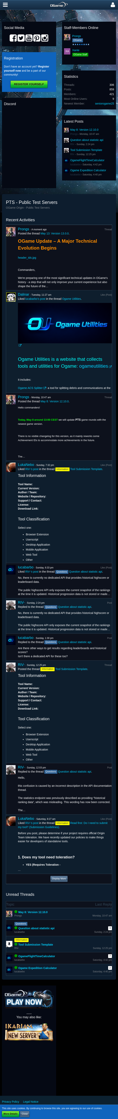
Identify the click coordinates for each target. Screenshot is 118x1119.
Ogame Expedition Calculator (88, 170)
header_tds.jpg (27, 257)
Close (25, 1114)
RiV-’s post (31, 469)
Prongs (76, 36)
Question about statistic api (86, 140)
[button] (5, 5)
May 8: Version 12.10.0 (84, 129)
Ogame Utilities (71, 298)
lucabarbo (75, 164)
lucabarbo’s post (35, 298)
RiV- (72, 144)
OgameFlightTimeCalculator (87, 160)
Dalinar (23, 294)
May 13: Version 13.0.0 (54, 233)
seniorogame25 (104, 103)
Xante (76, 50)
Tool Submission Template (86, 150)
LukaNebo (26, 465)
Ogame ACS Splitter (30, 388)
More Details (11, 1114)
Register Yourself (29, 84)
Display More (59, 878)
